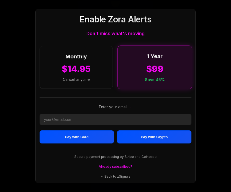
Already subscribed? (115, 167)
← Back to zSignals (115, 176)
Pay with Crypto (154, 137)
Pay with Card (76, 137)
